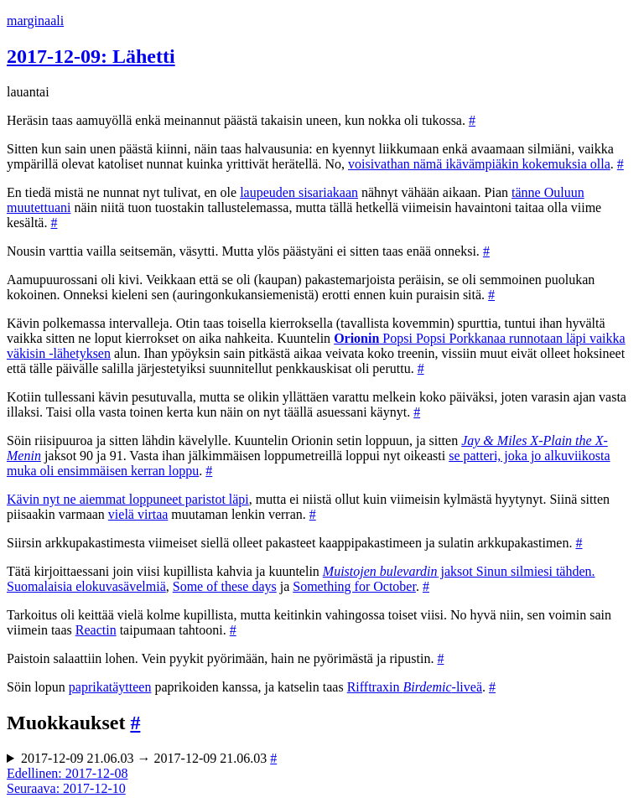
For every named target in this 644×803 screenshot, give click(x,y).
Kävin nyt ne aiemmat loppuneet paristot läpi (128, 499)
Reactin (96, 630)
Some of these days (225, 586)
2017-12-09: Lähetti (91, 56)
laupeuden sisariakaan (299, 192)
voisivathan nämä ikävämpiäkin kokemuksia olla (479, 164)
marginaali (35, 20)
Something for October (354, 586)
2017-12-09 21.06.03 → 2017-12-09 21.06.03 (149, 758)
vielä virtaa (138, 514)
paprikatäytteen (110, 687)
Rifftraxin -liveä (414, 687)
